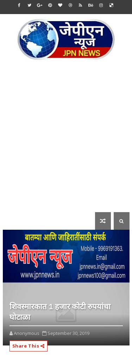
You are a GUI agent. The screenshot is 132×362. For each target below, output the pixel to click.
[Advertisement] (66, 141)
